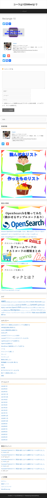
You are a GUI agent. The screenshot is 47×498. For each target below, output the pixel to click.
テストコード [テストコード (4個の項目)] (17, 312)
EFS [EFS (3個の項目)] (29, 302)
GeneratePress (35, 495)
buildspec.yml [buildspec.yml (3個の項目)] (9, 302)
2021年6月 (4, 399)
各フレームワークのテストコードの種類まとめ (23, 251)
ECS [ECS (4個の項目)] (27, 302)
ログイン (3, 481)
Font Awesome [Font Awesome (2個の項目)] (4, 305)
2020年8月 (4, 426)
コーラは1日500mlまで (25, 4)
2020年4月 (4, 437)
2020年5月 (4, 434)
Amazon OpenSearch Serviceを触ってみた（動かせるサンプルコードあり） (23, 219)
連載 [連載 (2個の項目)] (5, 314)
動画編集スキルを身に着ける (9, 362)
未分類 (3, 367)
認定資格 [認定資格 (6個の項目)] (43, 312)
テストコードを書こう (7, 351)
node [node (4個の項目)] (6, 307)
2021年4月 (4, 405)
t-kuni (4, 452)
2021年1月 (4, 413)
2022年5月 (4, 391)
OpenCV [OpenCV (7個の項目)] (14, 307)
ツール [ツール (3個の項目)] (11, 312)
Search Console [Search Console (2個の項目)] (30, 307)
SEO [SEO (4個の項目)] (34, 307)
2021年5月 (4, 402)
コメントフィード (6, 486)
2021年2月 (4, 410)
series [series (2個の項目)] (37, 307)
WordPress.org (5, 489)
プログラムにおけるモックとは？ (23, 278)
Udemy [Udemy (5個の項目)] (5, 310)
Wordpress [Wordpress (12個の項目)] (15, 310)
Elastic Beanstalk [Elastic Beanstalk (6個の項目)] (36, 302)
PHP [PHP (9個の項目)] (19, 307)
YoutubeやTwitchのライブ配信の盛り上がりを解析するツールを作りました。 (23, 450)
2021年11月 (4, 394)
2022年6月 (4, 389)
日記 (2, 365)
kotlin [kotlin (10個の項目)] (24, 304)
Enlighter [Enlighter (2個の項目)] (43, 301)
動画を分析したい (6, 359)
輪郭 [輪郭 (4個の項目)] (2, 314)
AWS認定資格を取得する (8, 327)
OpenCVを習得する (6, 343)
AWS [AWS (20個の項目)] (3, 301)
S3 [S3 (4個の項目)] (26, 307)
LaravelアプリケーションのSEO (10, 335)
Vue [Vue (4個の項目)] (9, 310)
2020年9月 (4, 424)
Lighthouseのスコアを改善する (10, 341)
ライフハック (5, 357)
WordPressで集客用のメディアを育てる (12, 346)
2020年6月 (4, 432)
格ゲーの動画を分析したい (8, 373)
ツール (3, 349)
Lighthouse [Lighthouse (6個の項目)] (41, 305)
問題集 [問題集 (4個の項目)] (33, 312)
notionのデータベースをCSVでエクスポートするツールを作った (19, 234)
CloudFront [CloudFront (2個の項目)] (15, 301)
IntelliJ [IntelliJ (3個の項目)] (11, 305)
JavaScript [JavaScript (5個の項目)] (19, 305)
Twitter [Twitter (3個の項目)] (40, 307)
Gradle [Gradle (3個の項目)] (8, 305)
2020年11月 (4, 418)
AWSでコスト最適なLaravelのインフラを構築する (15, 325)
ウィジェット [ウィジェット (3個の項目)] (23, 310)
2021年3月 (4, 407)
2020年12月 (4, 415)
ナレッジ (3, 354)
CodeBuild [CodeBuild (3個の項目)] (19, 302)
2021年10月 (4, 397)
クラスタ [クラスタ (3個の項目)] (8, 312)
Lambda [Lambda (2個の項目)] (28, 305)
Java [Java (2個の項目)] (14, 305)
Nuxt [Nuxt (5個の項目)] (9, 307)
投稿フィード (5, 484)
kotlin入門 (4, 333)
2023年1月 (4, 386)
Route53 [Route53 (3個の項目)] (23, 307)
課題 (2, 375)
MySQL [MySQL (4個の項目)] (3, 307)
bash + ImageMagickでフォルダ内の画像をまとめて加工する (19, 237)
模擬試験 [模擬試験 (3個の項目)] (38, 312)
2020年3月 (4, 440)
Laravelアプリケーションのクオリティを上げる (14, 338)
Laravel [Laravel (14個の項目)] (33, 304)
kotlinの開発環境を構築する (9, 330)
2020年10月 (4, 421)
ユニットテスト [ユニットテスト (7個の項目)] (26, 312)
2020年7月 (4, 429)
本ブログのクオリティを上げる (10, 370)
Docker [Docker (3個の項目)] (24, 302)
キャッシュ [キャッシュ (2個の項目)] (28, 310)
